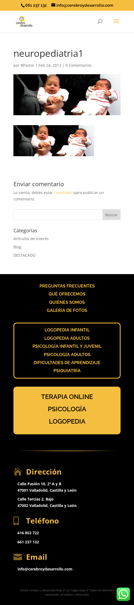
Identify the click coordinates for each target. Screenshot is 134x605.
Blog (17, 246)
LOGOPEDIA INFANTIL (67, 330)
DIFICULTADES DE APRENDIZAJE (67, 362)
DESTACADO (24, 255)
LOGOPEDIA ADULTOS (67, 338)
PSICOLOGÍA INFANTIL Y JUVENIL (67, 346)
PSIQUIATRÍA (67, 370)
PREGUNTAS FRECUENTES (67, 286)
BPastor (27, 65)
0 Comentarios (79, 65)
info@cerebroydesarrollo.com (45, 569)
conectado (63, 192)
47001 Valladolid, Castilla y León (47, 490)
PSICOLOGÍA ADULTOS (67, 354)
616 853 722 (28, 532)
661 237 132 (28, 541)
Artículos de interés (31, 238)
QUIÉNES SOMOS (67, 302)
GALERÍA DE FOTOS (67, 310)
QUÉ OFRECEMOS (67, 294)
